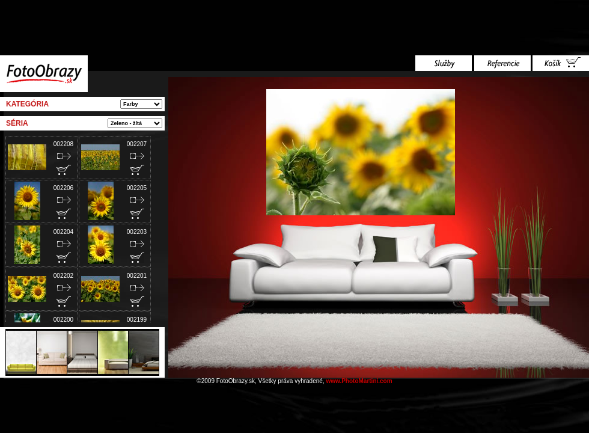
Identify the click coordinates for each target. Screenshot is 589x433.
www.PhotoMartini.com (359, 381)
